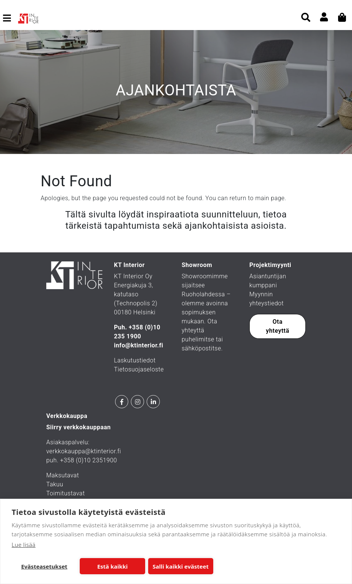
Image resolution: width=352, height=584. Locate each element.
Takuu (54, 484)
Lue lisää (23, 544)
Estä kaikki (112, 566)
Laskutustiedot (135, 360)
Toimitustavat (65, 493)
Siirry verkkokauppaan (78, 427)
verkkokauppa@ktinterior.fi (83, 451)
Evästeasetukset (44, 566)
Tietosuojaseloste (139, 369)
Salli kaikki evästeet (181, 566)
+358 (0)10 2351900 (88, 460)
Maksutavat (62, 475)
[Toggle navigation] (10, 18)
